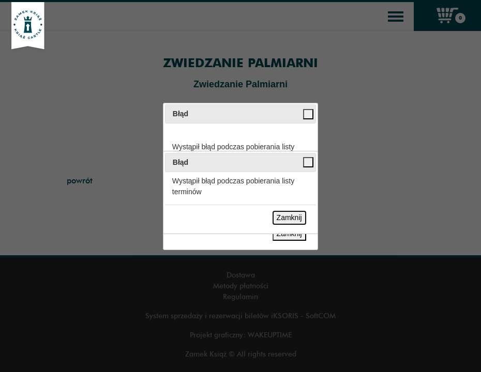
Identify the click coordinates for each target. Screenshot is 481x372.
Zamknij (289, 217)
